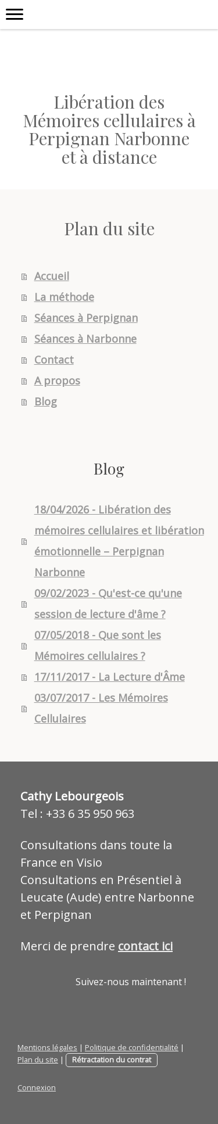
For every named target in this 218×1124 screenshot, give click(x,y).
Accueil (51, 276)
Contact (54, 360)
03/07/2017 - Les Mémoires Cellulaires (101, 708)
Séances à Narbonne (85, 339)
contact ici (145, 946)
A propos (57, 380)
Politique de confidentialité (131, 1047)
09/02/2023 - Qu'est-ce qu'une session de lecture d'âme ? (108, 603)
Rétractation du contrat (111, 1059)
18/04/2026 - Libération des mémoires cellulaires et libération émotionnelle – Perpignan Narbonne (119, 540)
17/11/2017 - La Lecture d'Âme (109, 677)
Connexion (36, 1087)
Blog (45, 401)
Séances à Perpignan (86, 318)
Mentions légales (47, 1047)
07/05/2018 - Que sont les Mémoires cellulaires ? (97, 645)
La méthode (64, 297)
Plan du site (37, 1059)
